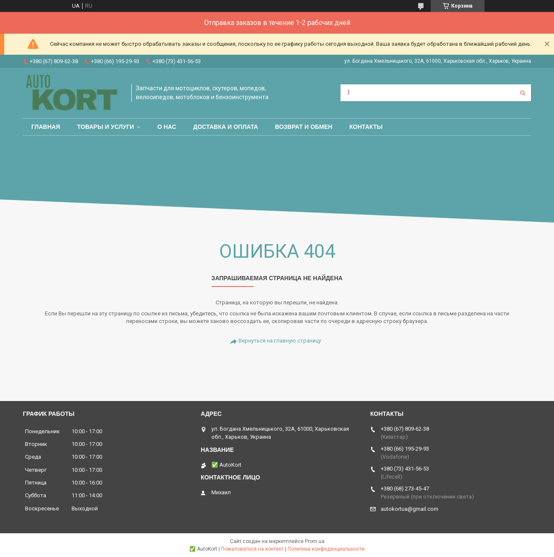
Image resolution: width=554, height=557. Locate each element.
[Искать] (522, 92)
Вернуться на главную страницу (279, 340)
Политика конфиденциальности (326, 549)
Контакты (365, 126)
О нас (166, 126)
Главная (45, 126)
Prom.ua (314, 541)
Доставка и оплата (225, 126)
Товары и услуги (105, 126)
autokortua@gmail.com (409, 509)
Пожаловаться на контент (252, 549)
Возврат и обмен (303, 126)
